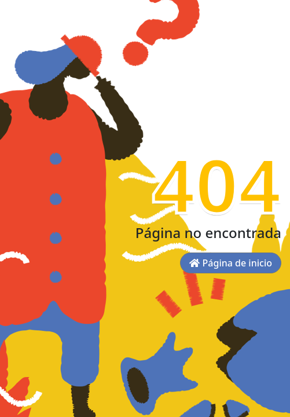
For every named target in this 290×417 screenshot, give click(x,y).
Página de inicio (230, 263)
